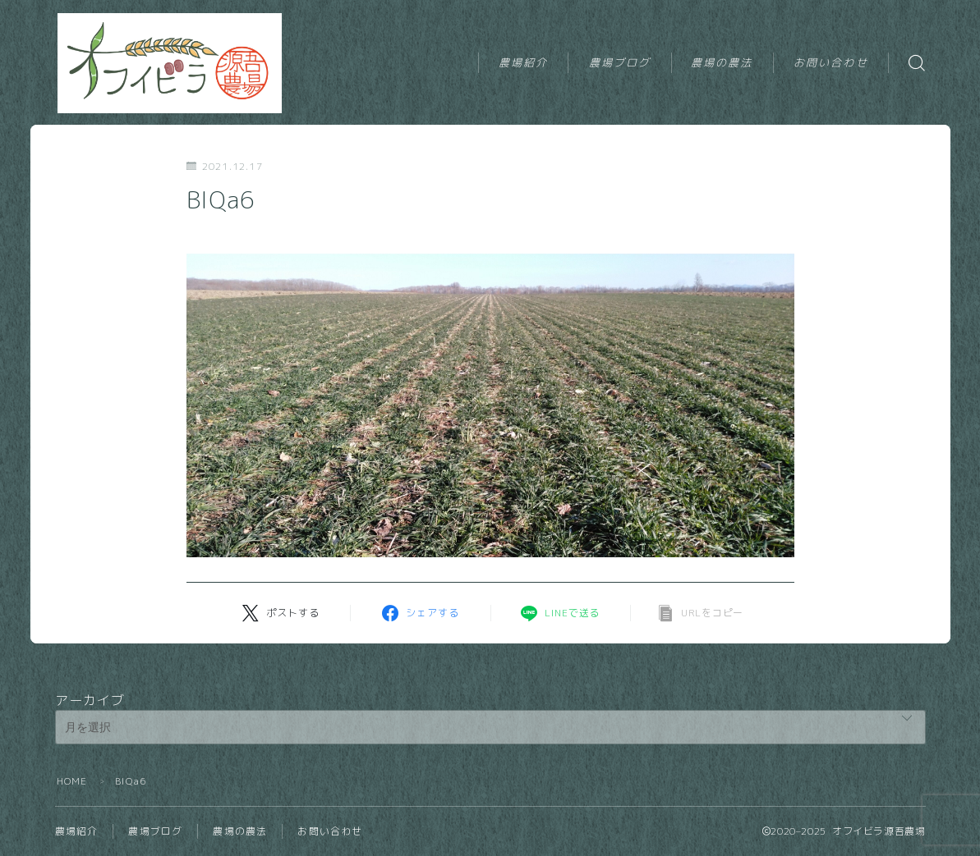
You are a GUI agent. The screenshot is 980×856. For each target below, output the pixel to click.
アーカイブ (90, 700)
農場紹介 (523, 62)
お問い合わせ (831, 62)
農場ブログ (620, 62)
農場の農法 (722, 62)
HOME (72, 781)
